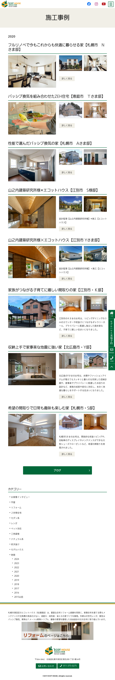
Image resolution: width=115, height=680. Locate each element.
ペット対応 (16, 529)
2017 (17, 589)
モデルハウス (17, 550)
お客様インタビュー (20, 498)
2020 (17, 576)
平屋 (13, 503)
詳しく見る (67, 78)
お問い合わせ (45, 667)
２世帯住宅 (16, 513)
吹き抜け (15, 545)
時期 (13, 555)
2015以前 (19, 597)
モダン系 (15, 519)
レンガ (14, 524)
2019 (17, 581)
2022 (17, 568)
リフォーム (16, 508)
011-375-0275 (68, 666)
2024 (17, 560)
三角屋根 (15, 534)
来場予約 (112, 332)
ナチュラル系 (17, 540)
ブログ (57, 471)
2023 (17, 564)
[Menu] (111, 4)
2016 (17, 593)
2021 (17, 572)
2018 (17, 585)
